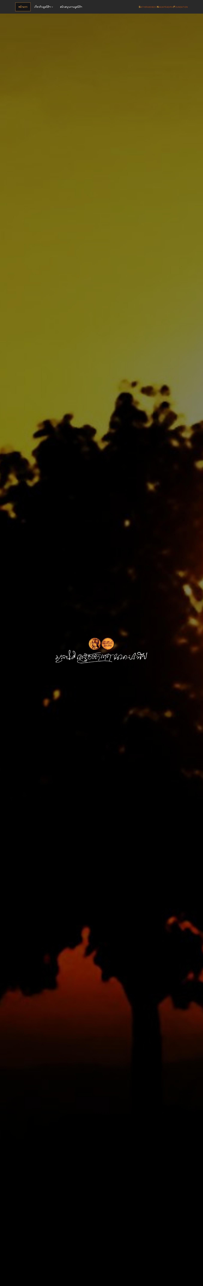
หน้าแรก (23, 6)
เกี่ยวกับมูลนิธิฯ (42, 6)
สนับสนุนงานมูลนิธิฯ (71, 6)
